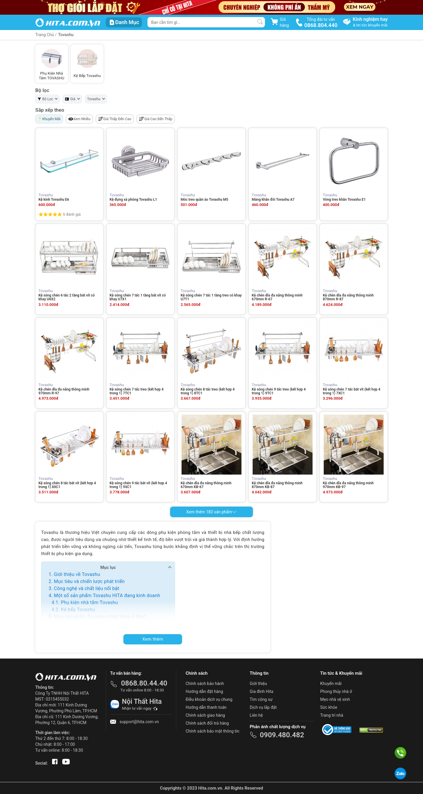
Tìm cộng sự (261, 699)
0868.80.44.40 (144, 683)
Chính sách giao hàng (205, 715)
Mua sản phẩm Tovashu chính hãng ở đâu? (100, 616)
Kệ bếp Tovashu (78, 609)
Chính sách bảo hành (205, 683)
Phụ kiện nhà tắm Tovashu (89, 602)
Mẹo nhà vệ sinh (335, 699)
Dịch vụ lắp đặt (263, 707)
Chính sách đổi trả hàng (207, 723)
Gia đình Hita (261, 691)
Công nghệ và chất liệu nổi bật (86, 588)
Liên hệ (256, 715)
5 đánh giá (71, 214)
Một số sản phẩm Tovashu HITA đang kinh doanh (107, 595)
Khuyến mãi (331, 683)
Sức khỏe (328, 707)
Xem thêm (152, 639)
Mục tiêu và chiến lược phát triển (89, 581)
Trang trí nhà (331, 715)
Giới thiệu (258, 683)
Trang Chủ (44, 34)
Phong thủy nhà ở (336, 691)
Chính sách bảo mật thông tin (212, 731)
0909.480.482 (282, 735)
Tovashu (66, 34)
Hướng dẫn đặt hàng (204, 691)
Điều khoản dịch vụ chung (209, 699)
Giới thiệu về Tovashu (77, 574)
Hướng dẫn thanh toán (206, 707)
